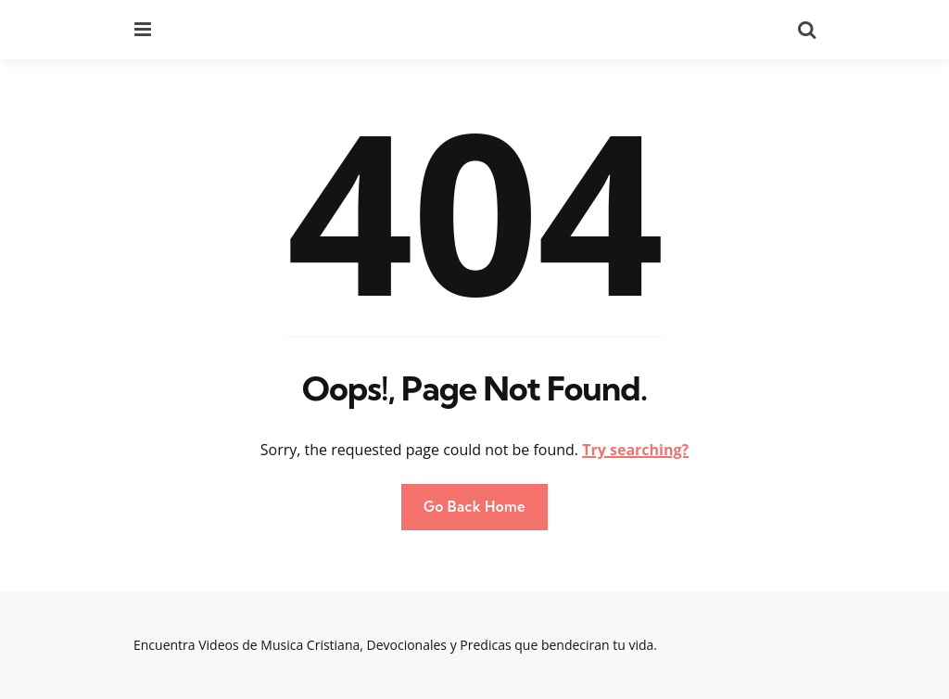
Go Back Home (474, 506)
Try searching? (635, 449)
